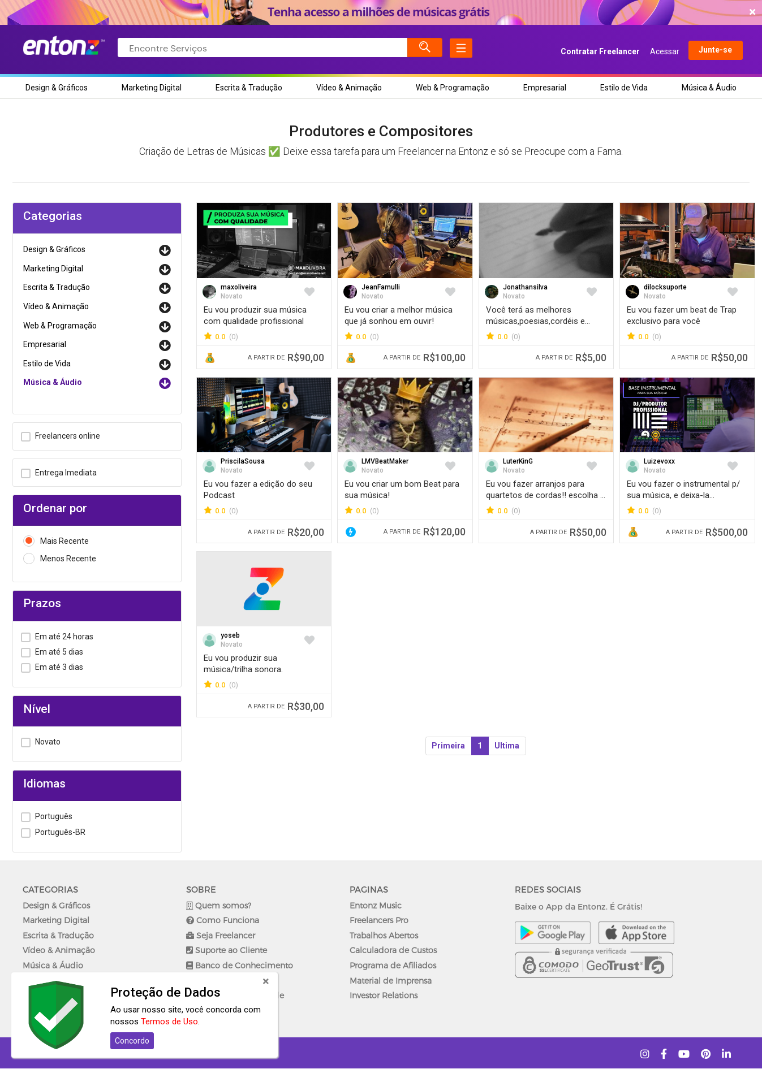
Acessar (653, 51)
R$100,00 (425, 357)
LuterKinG (518, 461)
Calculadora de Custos (393, 950)
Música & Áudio (709, 87)
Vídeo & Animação (349, 87)
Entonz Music (376, 905)
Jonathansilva (525, 287)
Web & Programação (452, 87)
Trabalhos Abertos (384, 935)
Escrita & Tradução (249, 87)
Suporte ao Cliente (226, 950)
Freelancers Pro (379, 920)
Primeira (448, 745)
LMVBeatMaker (384, 461)
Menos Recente (59, 558)
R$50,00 (709, 357)
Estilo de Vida (624, 87)
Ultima (506, 745)
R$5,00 (571, 357)
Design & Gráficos (56, 87)
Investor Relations (383, 995)
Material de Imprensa (391, 980)
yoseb (230, 635)
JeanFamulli (380, 287)
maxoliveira (239, 287)
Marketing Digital (152, 87)
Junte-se (704, 51)
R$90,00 (286, 357)
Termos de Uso (169, 1021)
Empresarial (544, 87)
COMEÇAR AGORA (378, 12)
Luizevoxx (659, 461)
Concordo (132, 1040)
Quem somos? (218, 905)
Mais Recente (56, 541)
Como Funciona (222, 920)
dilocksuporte (665, 287)
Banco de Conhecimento (239, 965)
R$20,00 (286, 532)
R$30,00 (286, 706)
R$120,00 (425, 532)
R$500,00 (707, 532)
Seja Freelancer (220, 935)
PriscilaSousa (243, 461)
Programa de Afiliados (393, 965)
